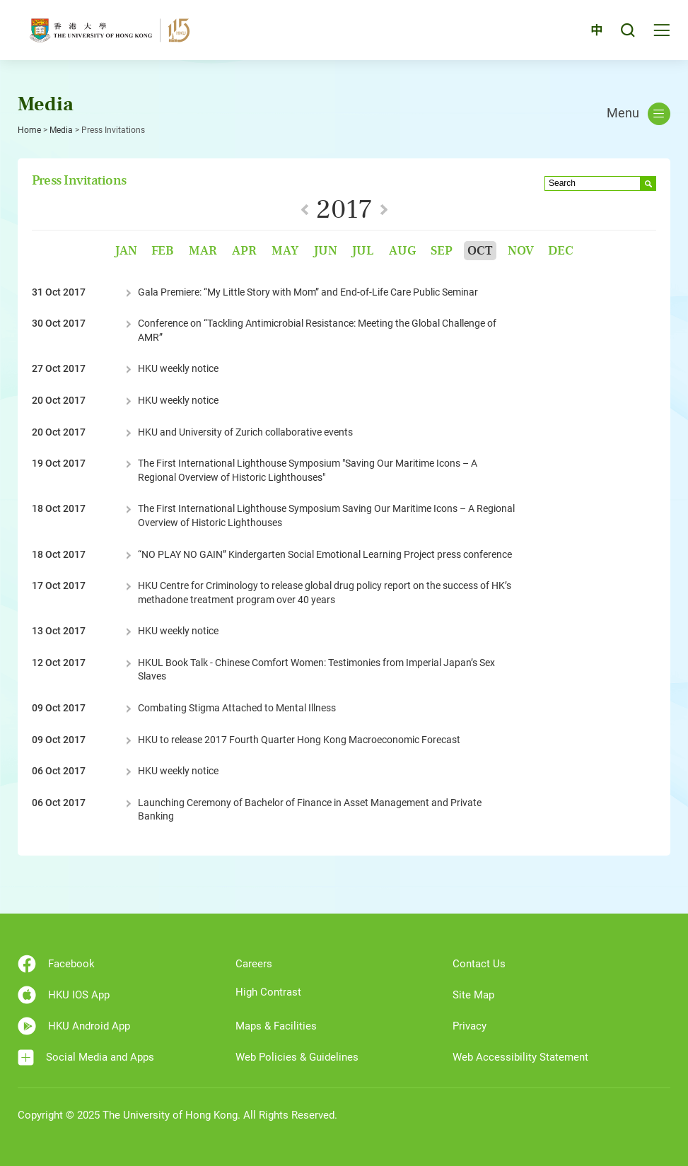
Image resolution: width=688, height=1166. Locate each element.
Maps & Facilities (276, 1026)
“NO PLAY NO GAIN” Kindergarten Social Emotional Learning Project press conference (325, 554)
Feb (162, 251)
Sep (442, 251)
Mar (203, 251)
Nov (521, 251)
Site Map (473, 995)
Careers (253, 963)
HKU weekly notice (178, 368)
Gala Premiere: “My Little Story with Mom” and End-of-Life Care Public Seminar (308, 292)
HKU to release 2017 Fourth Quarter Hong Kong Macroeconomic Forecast (299, 739)
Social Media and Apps (86, 1057)
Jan (126, 251)
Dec (560, 251)
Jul (362, 251)
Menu (638, 114)
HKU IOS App (64, 995)
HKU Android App (74, 1026)
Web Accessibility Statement (520, 1057)
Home (29, 130)
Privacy (469, 1026)
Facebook (56, 964)
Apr (244, 251)
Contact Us (479, 963)
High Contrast (268, 992)
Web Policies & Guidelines (296, 1057)
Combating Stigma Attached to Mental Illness (237, 707)
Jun (325, 251)
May (285, 251)
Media (61, 130)
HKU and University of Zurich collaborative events (245, 432)
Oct (480, 251)
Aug (402, 251)
